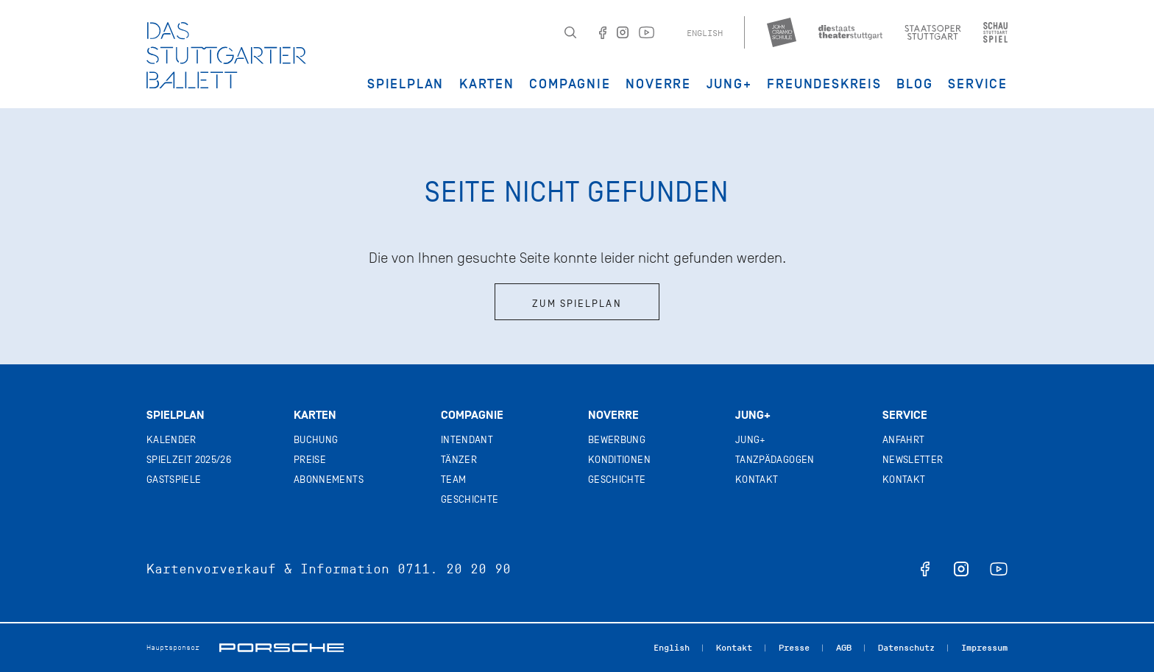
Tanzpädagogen (775, 459)
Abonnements (329, 479)
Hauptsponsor (172, 647)
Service (978, 84)
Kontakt (756, 479)
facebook (925, 569)
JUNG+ (729, 84)
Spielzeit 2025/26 (188, 459)
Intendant (467, 439)
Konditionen (619, 459)
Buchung (316, 439)
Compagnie (569, 84)
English (705, 33)
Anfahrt (903, 439)
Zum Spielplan (576, 303)
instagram (961, 569)
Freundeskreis (824, 84)
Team (453, 479)
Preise (310, 459)
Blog (914, 84)
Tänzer (459, 459)
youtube (999, 569)
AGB (844, 648)
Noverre (658, 84)
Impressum (984, 648)
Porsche (281, 647)
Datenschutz (906, 648)
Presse (794, 648)
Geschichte (470, 499)
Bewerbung (616, 439)
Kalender (171, 439)
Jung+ (753, 415)
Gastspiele (174, 479)
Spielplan (405, 84)
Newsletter (913, 459)
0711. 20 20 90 (454, 569)
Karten (486, 84)
